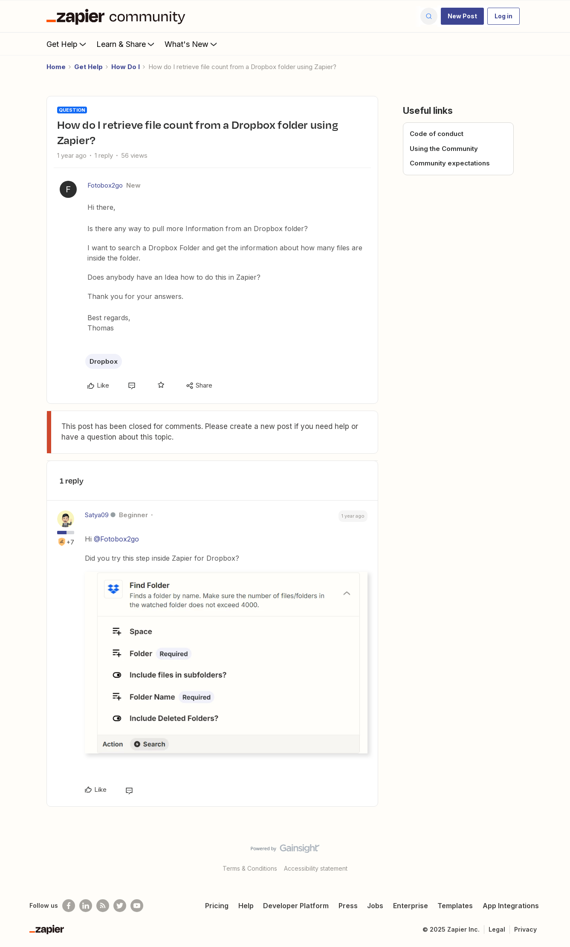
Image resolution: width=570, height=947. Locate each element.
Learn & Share (126, 44)
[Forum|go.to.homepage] (118, 16)
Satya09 (97, 515)
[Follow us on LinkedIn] (85, 905)
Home (56, 67)
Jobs (375, 905)
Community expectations (450, 163)
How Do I (125, 67)
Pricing (217, 905)
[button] (462, 16)
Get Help (67, 44)
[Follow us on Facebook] (68, 905)
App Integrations (511, 905)
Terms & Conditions (250, 868)
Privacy (525, 929)
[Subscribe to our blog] (102, 905)
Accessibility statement (315, 868)
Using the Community (444, 149)
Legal (497, 929)
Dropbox (104, 361)
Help (246, 905)
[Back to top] (552, 855)
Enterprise (410, 905)
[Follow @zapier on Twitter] (119, 905)
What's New (192, 44)
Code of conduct (436, 134)
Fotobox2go (105, 185)
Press (348, 905)
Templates (455, 905)
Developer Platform (296, 905)
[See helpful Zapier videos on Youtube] (136, 905)
